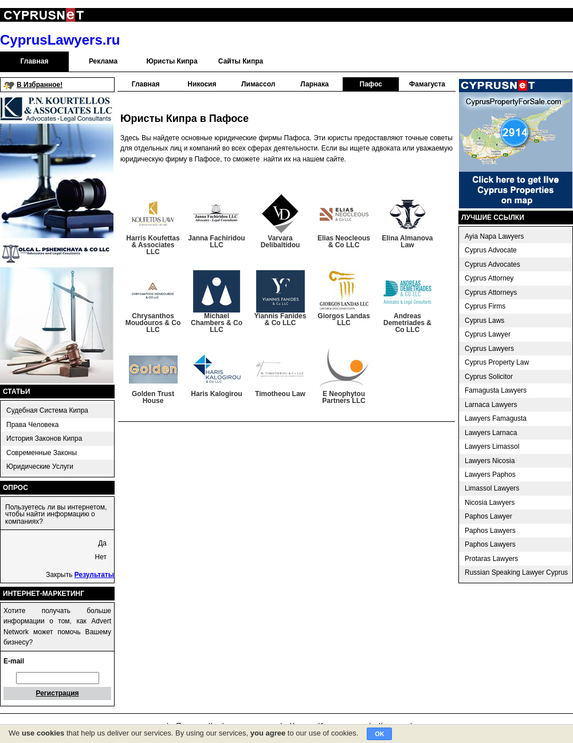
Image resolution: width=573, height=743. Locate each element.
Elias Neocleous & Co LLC (343, 241)
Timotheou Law (280, 394)
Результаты (94, 575)
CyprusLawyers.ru (60, 40)
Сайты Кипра (240, 61)
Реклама (103, 61)
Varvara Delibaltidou (280, 241)
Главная (35, 61)
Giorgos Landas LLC (343, 319)
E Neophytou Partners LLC (343, 397)
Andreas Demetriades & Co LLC (407, 323)
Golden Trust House (153, 397)
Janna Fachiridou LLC (216, 241)
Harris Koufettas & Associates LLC (152, 245)
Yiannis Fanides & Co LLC (280, 319)
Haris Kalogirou (216, 394)
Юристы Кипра (171, 61)
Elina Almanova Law (407, 241)
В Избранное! (39, 85)
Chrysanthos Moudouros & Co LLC (153, 323)
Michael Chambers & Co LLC (216, 323)
